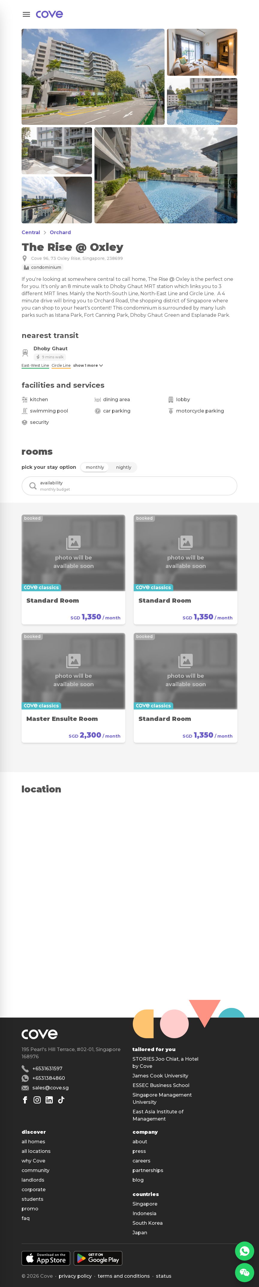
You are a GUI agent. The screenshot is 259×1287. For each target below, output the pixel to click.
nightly (123, 467)
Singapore (144, 1204)
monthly (95, 467)
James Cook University (160, 1076)
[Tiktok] (61, 1099)
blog (138, 1180)
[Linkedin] (49, 1099)
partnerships (147, 1170)
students (32, 1199)
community (35, 1170)
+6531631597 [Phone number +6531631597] (47, 1068)
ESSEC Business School (160, 1085)
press (139, 1151)
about (139, 1141)
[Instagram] (37, 1099)
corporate (34, 1189)
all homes (33, 1141)
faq (26, 1218)
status (163, 1276)
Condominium (46, 267)
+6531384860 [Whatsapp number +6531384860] (48, 1078)
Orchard (60, 232)
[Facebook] (25, 1099)
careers (141, 1161)
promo (30, 1209)
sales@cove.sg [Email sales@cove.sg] (50, 1088)
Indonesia (144, 1213)
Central (31, 232)
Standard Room (52, 600)
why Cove (33, 1161)
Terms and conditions (124, 1276)
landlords (33, 1180)
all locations (36, 1151)
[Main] (49, 14)
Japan (139, 1233)
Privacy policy (75, 1276)
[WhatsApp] (244, 1251)
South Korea (147, 1223)
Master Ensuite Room (62, 718)
